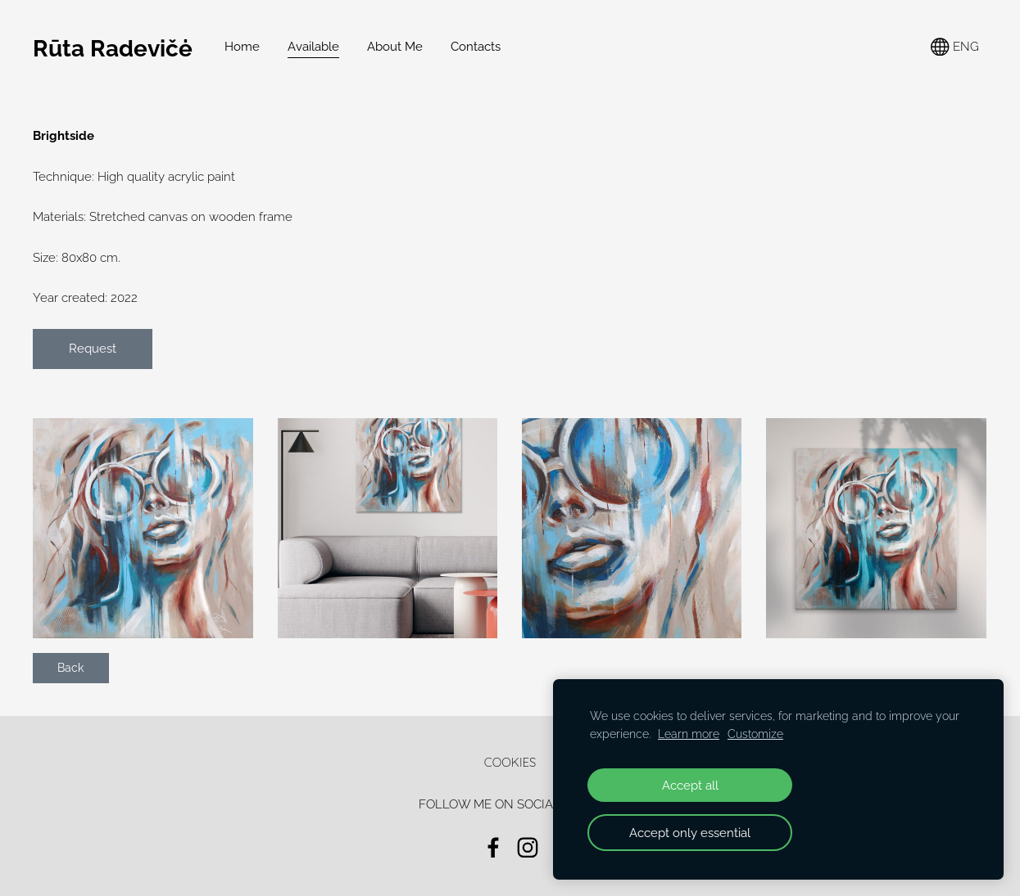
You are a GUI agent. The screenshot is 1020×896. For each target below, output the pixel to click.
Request (92, 348)
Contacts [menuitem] (476, 46)
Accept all (690, 785)
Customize (755, 734)
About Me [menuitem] (395, 46)
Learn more (688, 734)
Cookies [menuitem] (510, 762)
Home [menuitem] (242, 46)
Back (70, 667)
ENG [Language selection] (955, 47)
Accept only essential (689, 833)
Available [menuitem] (313, 46)
